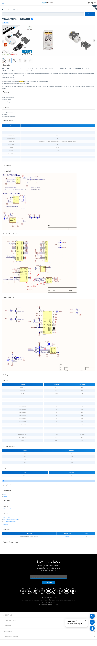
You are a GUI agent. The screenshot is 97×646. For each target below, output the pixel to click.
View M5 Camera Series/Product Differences (13, 552)
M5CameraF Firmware (8, 523)
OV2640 (5, 501)
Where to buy (10, 627)
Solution (7, 632)
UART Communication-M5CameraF (11, 525)
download (67, 542)
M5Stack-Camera (7, 521)
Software (8, 638)
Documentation (11, 643)
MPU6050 (6, 530)
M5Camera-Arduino (8, 514)
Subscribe (48, 589)
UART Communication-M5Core (10, 526)
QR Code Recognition (8, 528)
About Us (8, 621)
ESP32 (5, 499)
